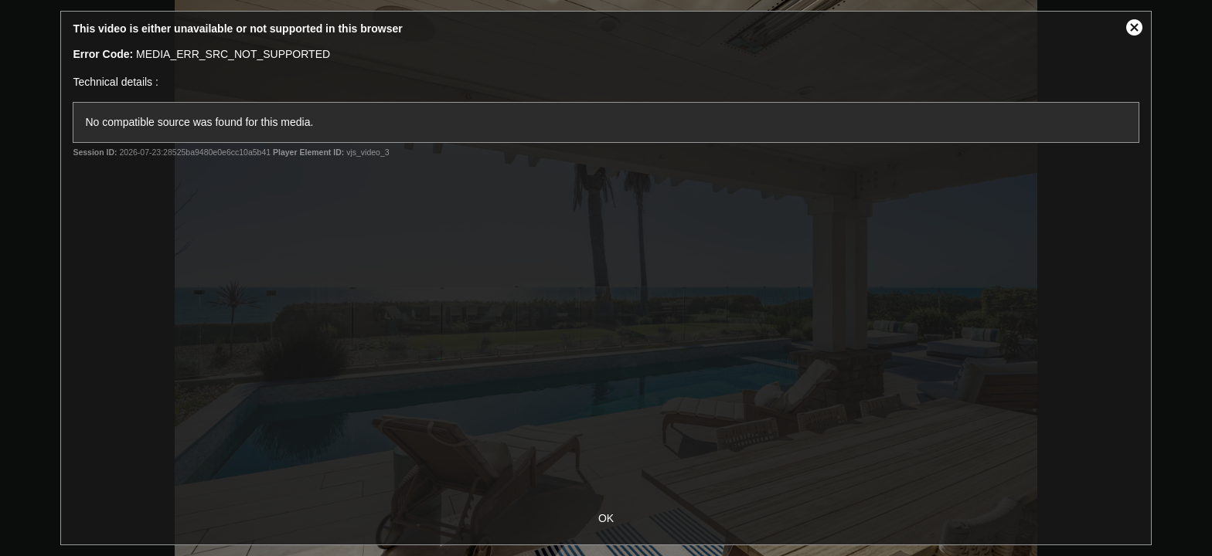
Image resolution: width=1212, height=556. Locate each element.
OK (606, 518)
